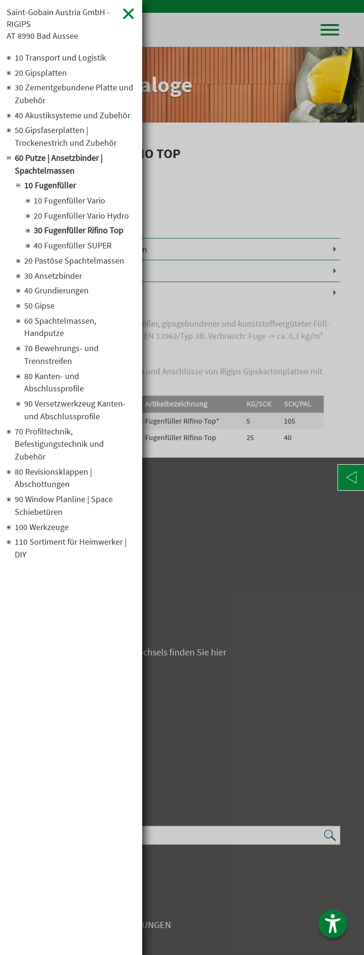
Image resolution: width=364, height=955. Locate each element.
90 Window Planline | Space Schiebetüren (64, 510)
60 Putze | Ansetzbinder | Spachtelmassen (58, 166)
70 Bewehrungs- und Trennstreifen (61, 358)
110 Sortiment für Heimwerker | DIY (71, 554)
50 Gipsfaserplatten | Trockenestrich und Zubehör (66, 138)
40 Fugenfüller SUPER (72, 248)
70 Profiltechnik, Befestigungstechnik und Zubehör (59, 448)
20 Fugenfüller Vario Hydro (81, 217)
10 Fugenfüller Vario (69, 202)
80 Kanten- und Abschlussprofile (54, 386)
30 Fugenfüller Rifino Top (78, 233)
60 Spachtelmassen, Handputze (60, 330)
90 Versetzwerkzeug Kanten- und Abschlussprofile (75, 414)
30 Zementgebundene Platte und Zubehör (74, 95)
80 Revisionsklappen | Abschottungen (53, 483)
